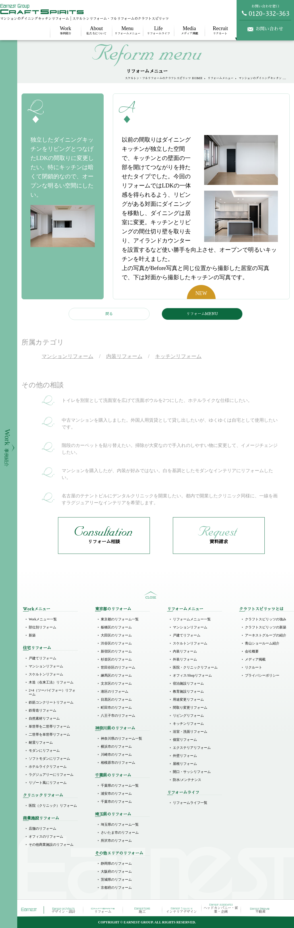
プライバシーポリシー (262, 675)
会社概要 (252, 651)
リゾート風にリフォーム (48, 783)
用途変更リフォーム (188, 700)
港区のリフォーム (114, 691)
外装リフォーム (185, 659)
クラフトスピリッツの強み (265, 619)
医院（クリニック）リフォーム (53, 806)
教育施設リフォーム (188, 691)
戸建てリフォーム (42, 658)
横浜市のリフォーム (116, 747)
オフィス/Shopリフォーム (192, 675)
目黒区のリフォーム (116, 700)
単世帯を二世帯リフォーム (49, 726)
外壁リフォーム (185, 756)
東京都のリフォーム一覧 (120, 619)
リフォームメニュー (127, 30)
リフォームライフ (158, 30)
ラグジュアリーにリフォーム (51, 775)
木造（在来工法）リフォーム (51, 682)
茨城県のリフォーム (116, 880)
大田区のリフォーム (116, 635)
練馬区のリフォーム (116, 675)
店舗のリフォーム (42, 829)
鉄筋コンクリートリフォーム (51, 702)
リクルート (220, 30)
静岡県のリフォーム (116, 863)
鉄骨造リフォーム (42, 710)
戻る (109, 314)
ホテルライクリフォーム (48, 767)
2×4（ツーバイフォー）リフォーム (52, 692)
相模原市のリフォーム (118, 763)
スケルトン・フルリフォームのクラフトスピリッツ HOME (163, 78)
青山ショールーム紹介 (262, 643)
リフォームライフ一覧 (190, 803)
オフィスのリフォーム (46, 837)
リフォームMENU (202, 314)
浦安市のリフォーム (116, 794)
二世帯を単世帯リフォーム (49, 734)
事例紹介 (65, 30)
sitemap (151, 595)
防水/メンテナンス (187, 780)
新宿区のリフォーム (116, 651)
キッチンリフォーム (188, 724)
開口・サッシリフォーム (192, 772)
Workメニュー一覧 (43, 619)
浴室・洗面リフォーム (190, 732)
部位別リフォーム (42, 627)
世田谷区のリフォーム (118, 667)
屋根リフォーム (185, 764)
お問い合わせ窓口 (265, 10)
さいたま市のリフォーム (120, 833)
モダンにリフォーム (44, 751)
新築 (32, 635)
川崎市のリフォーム (116, 755)
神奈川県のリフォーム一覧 (121, 738)
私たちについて (96, 30)
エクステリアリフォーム (192, 748)
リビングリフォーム (188, 716)
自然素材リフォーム (44, 718)
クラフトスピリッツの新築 (265, 627)
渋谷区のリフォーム (116, 643)
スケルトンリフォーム (46, 674)
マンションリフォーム (46, 666)
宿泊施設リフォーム (188, 683)
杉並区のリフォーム (116, 659)
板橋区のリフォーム (116, 627)
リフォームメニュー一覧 (192, 619)
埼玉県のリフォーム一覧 (120, 824)
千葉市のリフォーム (116, 802)
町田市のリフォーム (116, 708)
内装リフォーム (185, 651)
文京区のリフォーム (116, 683)
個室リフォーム (185, 740)
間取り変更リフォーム (190, 708)
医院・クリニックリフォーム (195, 667)
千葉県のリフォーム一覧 (120, 786)
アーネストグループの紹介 (265, 635)
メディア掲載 (189, 30)
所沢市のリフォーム (116, 841)
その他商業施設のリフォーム (51, 845)
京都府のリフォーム (116, 888)
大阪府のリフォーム (116, 872)
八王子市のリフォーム (118, 716)
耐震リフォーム (41, 743)
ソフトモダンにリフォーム (49, 759)
